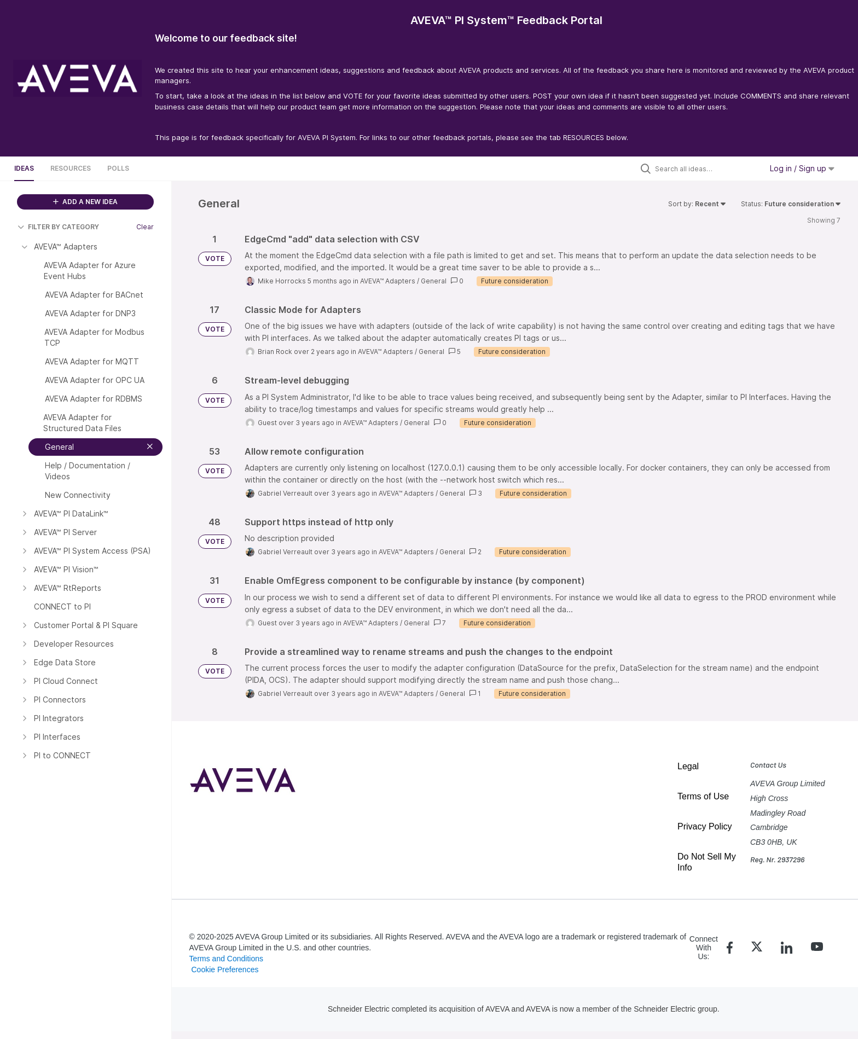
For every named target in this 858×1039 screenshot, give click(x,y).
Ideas (24, 168)
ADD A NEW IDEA (85, 202)
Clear (145, 227)
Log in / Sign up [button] (802, 168)
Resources (70, 168)
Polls (118, 168)
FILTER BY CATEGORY (58, 227)
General (434, 281)
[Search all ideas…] (706, 168)
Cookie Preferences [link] (224, 969)
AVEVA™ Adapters (387, 281)
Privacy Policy (704, 826)
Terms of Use (703, 796)
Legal (688, 766)
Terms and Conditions (226, 958)
